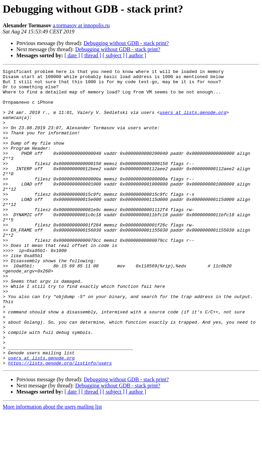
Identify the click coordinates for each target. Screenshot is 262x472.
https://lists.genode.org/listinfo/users (60, 422)
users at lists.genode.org (193, 121)
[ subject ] (114, 55)
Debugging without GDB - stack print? (126, 43)
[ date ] (72, 55)
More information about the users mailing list (52, 466)
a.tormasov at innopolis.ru (81, 25)
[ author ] (136, 55)
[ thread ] (91, 55)
